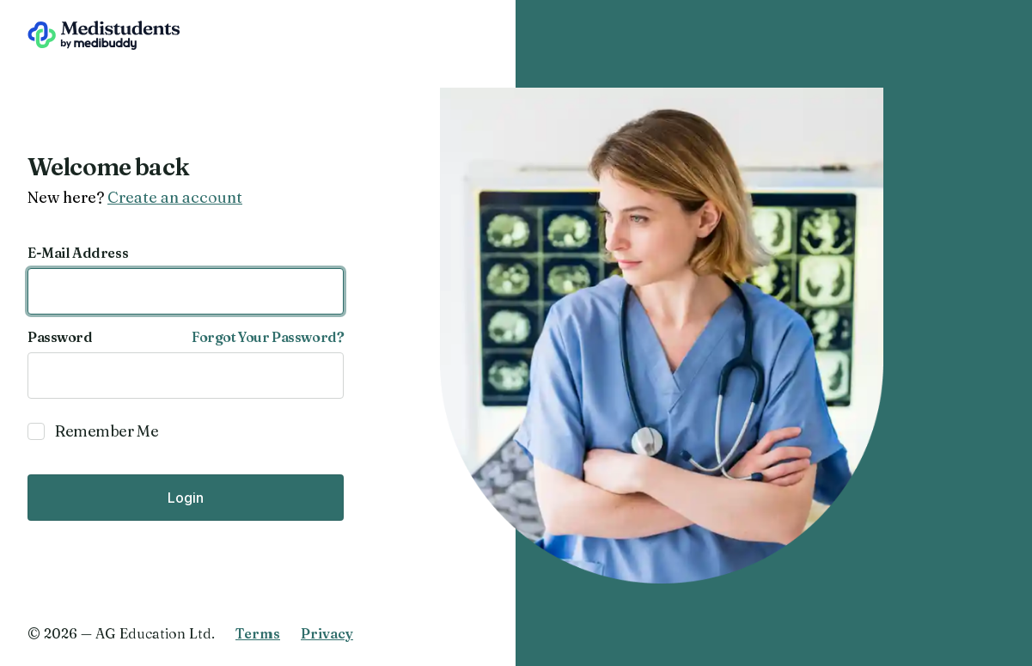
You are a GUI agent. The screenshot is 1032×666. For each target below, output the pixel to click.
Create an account (174, 197)
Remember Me (106, 431)
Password (60, 336)
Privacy (327, 633)
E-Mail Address (77, 252)
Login (186, 497)
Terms (257, 633)
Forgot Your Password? (268, 336)
